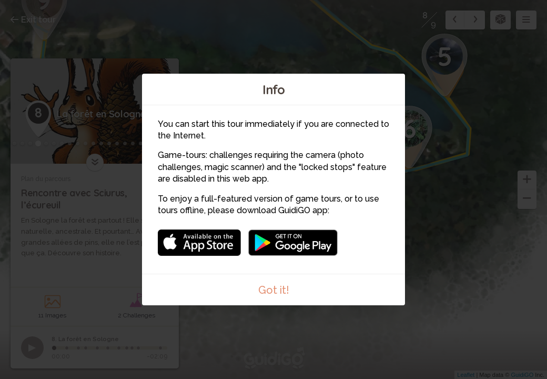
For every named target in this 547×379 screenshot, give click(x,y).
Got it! (273, 290)
